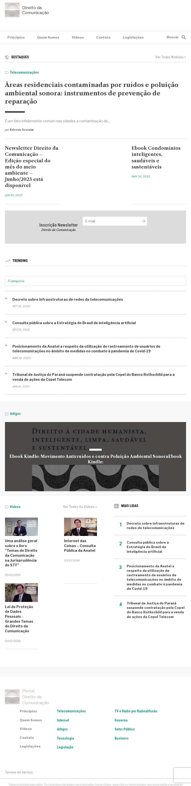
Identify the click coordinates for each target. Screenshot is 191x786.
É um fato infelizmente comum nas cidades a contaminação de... (57, 121)
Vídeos (78, 37)
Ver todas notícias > (170, 57)
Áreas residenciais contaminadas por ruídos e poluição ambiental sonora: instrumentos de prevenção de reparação (91, 93)
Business (122, 713)
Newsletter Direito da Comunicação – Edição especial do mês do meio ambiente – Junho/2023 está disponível (31, 167)
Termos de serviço (19, 747)
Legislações (133, 37)
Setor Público (125, 704)
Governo (121, 695)
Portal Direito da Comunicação (27, 671)
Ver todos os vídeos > (80, 507)
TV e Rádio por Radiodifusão (136, 686)
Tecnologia (65, 713)
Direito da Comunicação (27, 10)
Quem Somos (48, 37)
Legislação (65, 722)
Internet (63, 695)
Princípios (16, 37)
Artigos (15, 414)
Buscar (173, 37)
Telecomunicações (24, 72)
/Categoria (16, 281)
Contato (103, 37)
